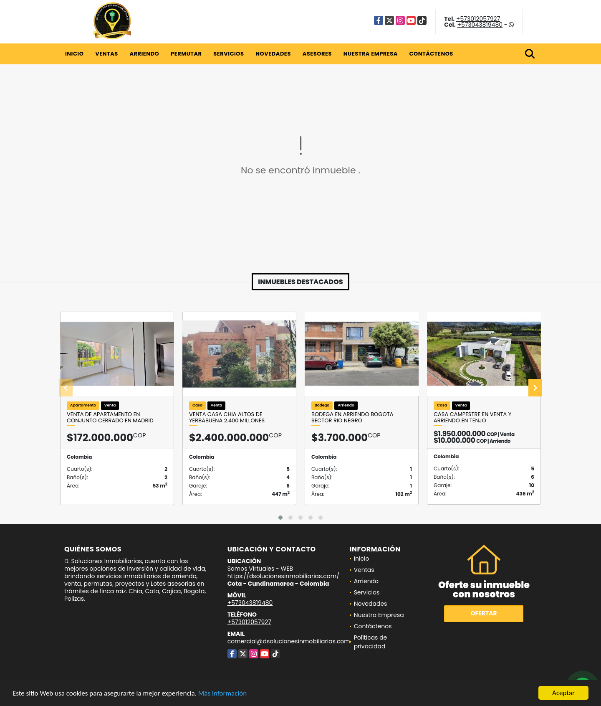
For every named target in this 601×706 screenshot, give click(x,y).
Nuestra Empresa (370, 54)
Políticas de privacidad (370, 641)
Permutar (186, 54)
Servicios (228, 54)
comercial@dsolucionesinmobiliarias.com (288, 641)
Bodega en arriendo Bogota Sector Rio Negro (352, 417)
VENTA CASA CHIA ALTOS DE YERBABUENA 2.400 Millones (227, 417)
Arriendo (144, 54)
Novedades (273, 54)
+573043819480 (480, 24)
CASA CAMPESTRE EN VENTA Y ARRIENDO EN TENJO (472, 417)
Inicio (74, 54)
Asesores (317, 54)
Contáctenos (431, 54)
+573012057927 (478, 19)
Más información (222, 693)
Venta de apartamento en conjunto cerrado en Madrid (110, 417)
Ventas (106, 54)
